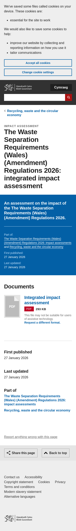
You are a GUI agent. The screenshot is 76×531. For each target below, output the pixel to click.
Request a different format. (42, 322)
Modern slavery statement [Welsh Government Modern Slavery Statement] (22, 491)
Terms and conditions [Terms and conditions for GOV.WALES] (19, 487)
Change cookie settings (38, 72)
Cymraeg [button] (61, 87)
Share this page (23, 453)
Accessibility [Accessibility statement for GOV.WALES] (33, 477)
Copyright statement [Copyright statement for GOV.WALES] (18, 482)
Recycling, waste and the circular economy (36, 246)
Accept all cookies (38, 63)
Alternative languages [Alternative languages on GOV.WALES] (19, 496)
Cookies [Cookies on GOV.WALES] (44, 482)
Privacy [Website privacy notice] (60, 482)
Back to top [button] (58, 453)
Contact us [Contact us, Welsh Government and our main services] (11, 477)
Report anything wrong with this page (30, 437)
